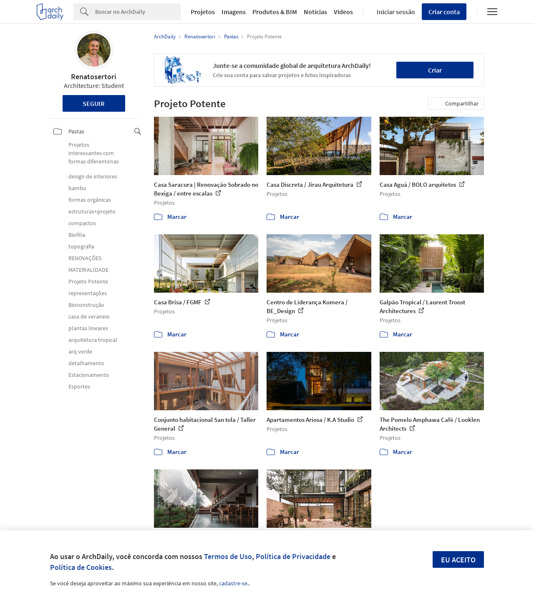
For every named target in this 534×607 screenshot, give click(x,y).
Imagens (234, 11)
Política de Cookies (81, 567)
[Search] (138, 11)
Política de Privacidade (293, 556)
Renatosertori (93, 76)
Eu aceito (458, 559)
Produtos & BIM (274, 11)
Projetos (203, 11)
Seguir (94, 103)
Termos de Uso (228, 556)
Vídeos (343, 11)
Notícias (315, 11)
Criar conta (444, 12)
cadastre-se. (234, 583)
